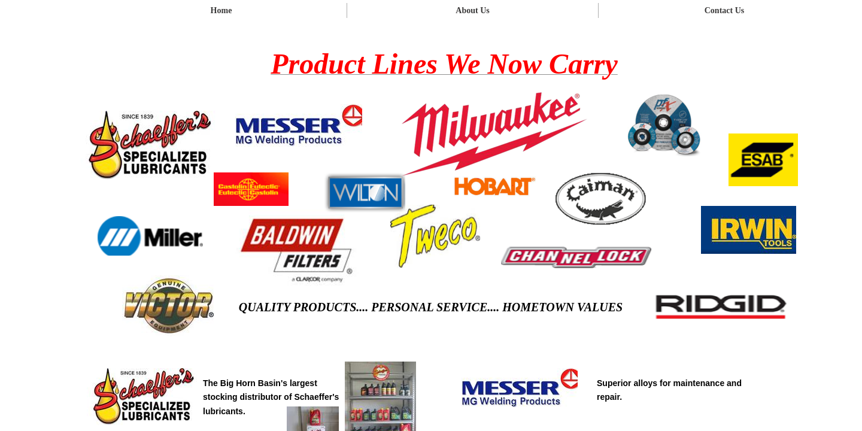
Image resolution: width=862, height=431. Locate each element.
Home (221, 10)
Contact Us (725, 10)
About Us (472, 10)
